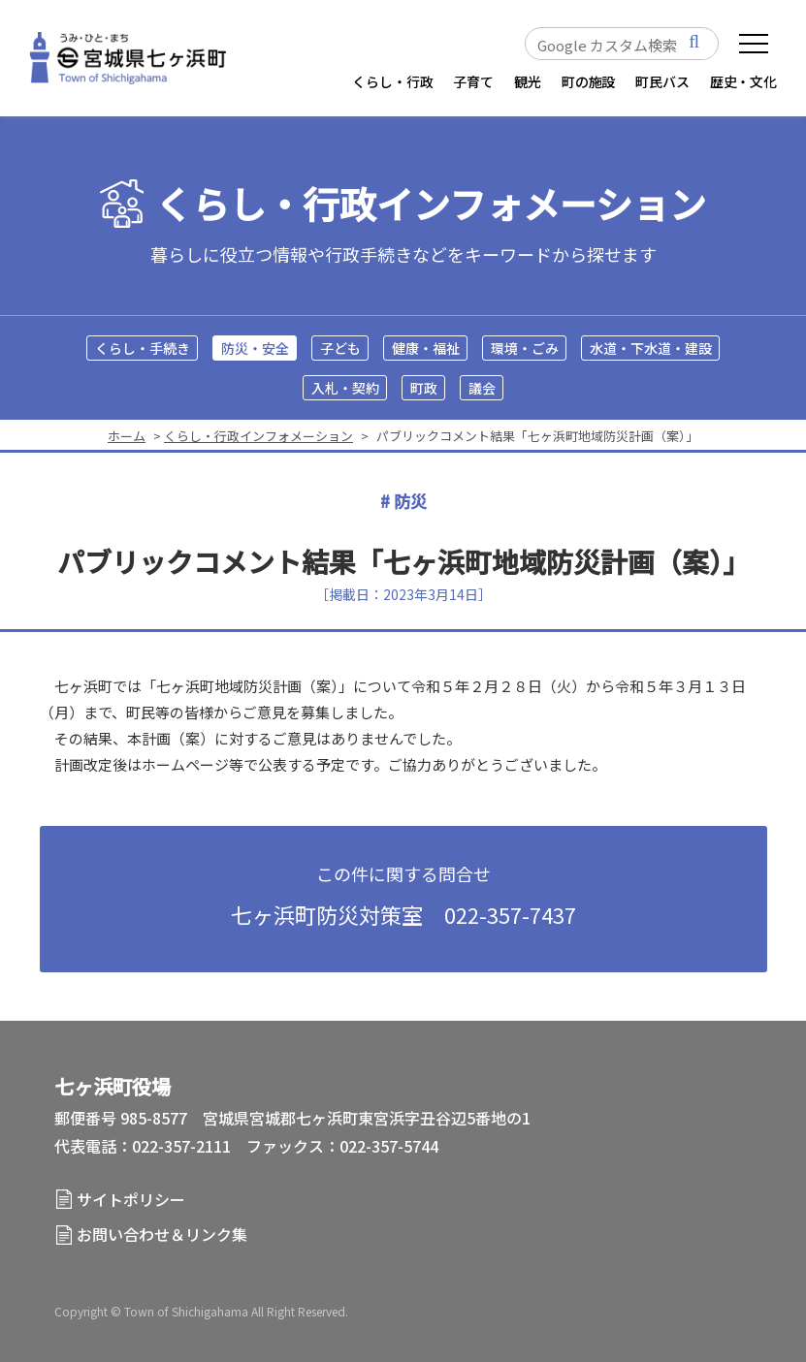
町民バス (662, 81)
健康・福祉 (426, 348)
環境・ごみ (525, 348)
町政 (423, 387)
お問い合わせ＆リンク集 (162, 1234)
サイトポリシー (131, 1199)
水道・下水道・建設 (651, 348)
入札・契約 (345, 387)
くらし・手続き (142, 348)
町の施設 (588, 81)
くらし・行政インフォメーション (430, 204)
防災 (410, 501)
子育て (473, 81)
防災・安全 (255, 348)
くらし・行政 (392, 81)
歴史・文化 (743, 81)
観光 (527, 81)
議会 (482, 387)
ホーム (126, 436)
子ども (340, 348)
